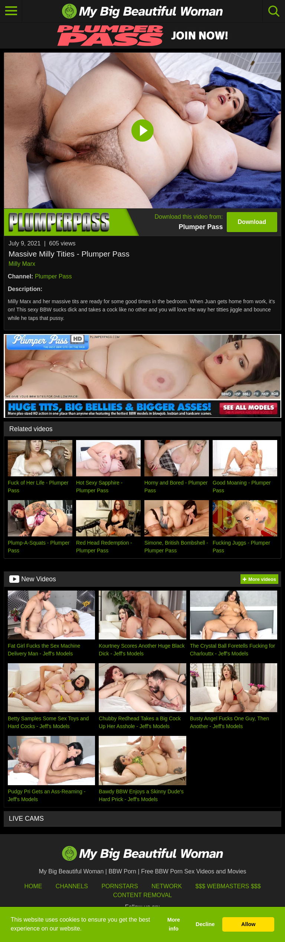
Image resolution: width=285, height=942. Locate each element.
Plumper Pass (53, 276)
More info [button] (173, 924)
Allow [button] (248, 924)
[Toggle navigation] (11, 11)
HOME (33, 886)
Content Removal (142, 895)
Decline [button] (205, 924)
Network (166, 886)
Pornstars (119, 886)
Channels (72, 886)
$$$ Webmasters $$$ (228, 886)
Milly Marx (22, 264)
